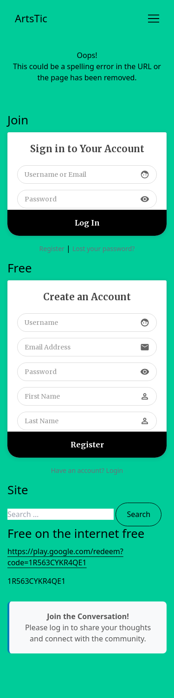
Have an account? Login (87, 470)
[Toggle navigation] (153, 18)
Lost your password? (103, 248)
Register (51, 248)
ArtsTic (31, 18)
